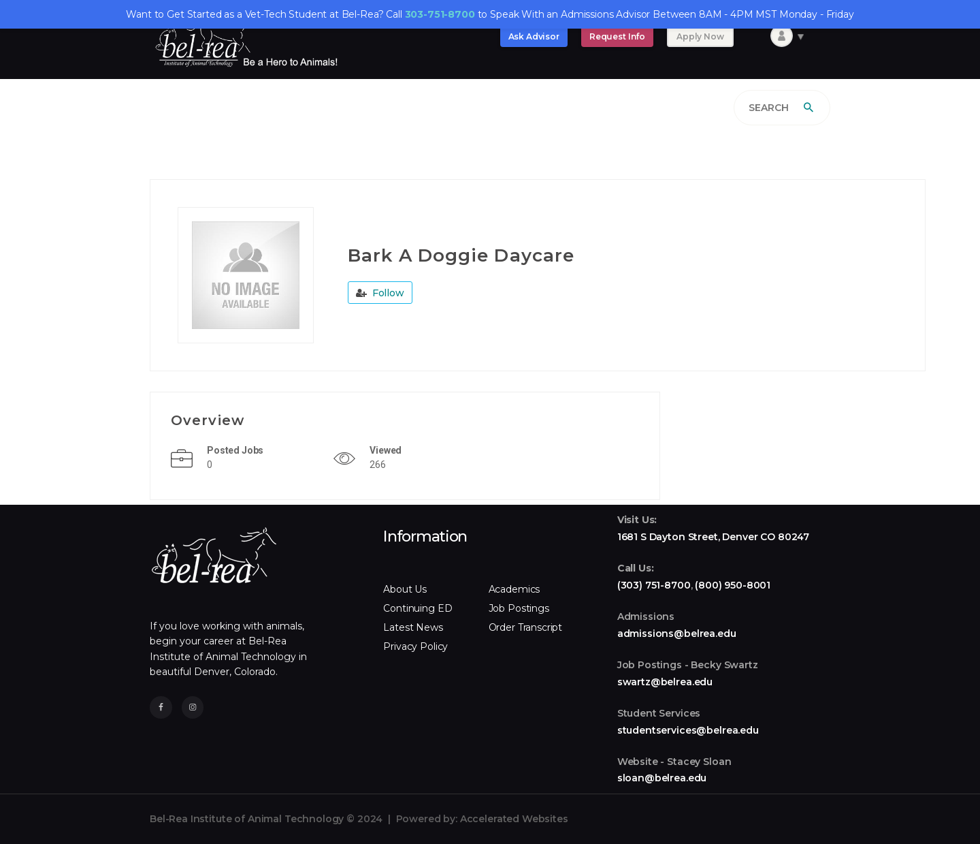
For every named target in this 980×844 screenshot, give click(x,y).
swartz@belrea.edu (665, 682)
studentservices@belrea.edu (688, 730)
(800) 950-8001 (732, 585)
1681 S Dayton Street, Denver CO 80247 (713, 537)
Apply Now (700, 36)
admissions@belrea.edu (676, 633)
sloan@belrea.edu (662, 778)
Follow (380, 293)
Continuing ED (417, 608)
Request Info (617, 36)
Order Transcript (526, 627)
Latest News (412, 627)
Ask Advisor (533, 36)
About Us (405, 589)
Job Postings (519, 608)
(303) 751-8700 (654, 585)
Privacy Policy (415, 646)
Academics (514, 589)
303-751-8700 (440, 14)
